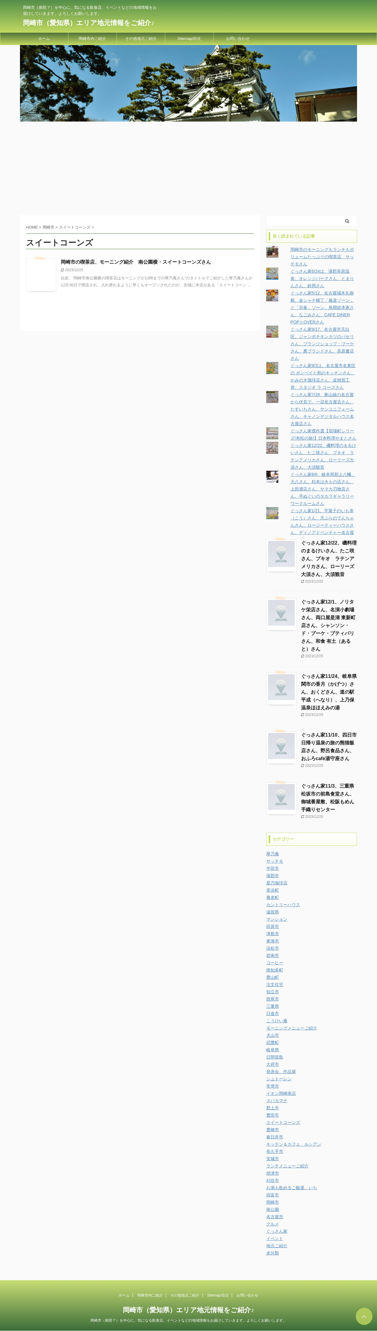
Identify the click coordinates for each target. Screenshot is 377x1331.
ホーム (44, 38)
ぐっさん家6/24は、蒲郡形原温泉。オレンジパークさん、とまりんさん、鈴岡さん (322, 278)
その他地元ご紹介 (141, 38)
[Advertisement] (188, 167)
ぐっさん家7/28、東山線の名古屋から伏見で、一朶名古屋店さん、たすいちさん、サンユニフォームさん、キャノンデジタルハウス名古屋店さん (322, 409)
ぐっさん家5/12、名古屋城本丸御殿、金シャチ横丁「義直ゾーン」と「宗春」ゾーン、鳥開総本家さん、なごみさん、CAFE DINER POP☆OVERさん (322, 307)
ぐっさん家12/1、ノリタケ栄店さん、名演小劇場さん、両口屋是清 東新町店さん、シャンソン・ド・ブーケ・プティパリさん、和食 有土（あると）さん (328, 625)
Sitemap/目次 (189, 38)
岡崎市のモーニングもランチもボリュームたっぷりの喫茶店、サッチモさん (322, 256)
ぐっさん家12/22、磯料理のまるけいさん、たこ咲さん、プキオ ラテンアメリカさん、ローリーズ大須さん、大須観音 (329, 558)
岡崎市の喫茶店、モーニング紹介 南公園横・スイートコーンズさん (136, 262)
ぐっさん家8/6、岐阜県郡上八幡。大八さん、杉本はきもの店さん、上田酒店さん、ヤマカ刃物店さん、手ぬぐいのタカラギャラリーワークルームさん (323, 489)
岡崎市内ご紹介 (92, 38)
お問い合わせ (238, 38)
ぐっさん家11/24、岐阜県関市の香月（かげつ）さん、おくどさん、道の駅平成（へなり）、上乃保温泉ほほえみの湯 (329, 692)
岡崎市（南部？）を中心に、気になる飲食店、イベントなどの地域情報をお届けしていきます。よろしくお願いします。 (188, 1320)
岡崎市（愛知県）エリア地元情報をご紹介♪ (88, 23)
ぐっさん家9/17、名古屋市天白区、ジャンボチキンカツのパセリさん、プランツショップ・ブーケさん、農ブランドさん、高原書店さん (322, 344)
